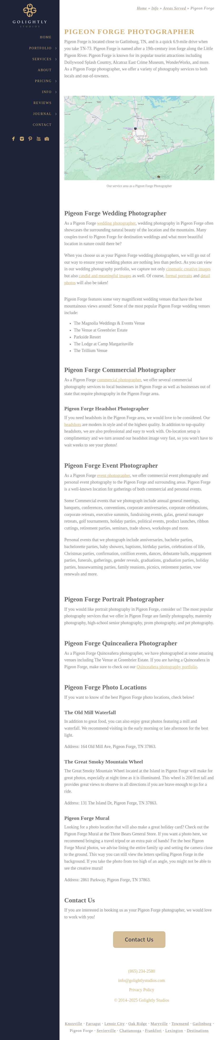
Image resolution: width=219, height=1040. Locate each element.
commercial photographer (119, 379)
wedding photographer (116, 223)
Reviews (43, 103)
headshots (72, 424)
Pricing (43, 81)
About (45, 70)
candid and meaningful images (105, 275)
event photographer (113, 475)
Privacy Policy (141, 989)
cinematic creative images (188, 269)
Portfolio (40, 48)
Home (46, 37)
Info (47, 92)
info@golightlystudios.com (141, 980)
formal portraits (178, 275)
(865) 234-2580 (141, 971)
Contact (42, 125)
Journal (42, 114)
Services (42, 59)
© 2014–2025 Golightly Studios (141, 1000)
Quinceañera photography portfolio (167, 666)
